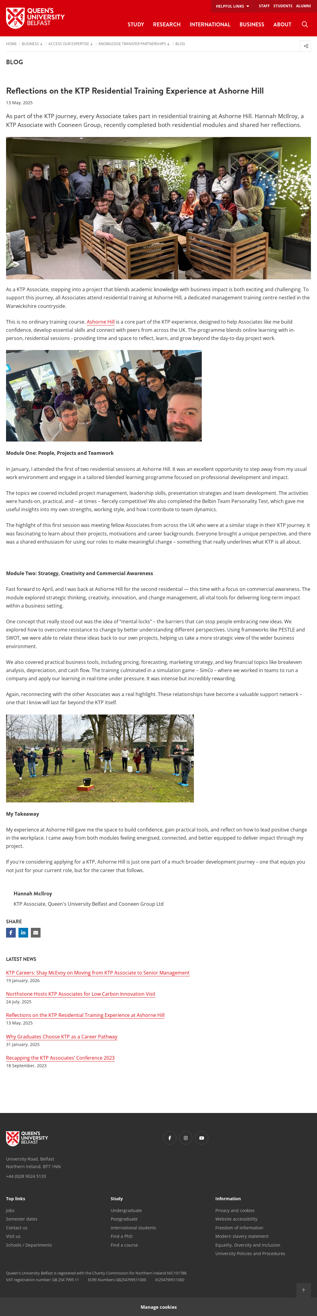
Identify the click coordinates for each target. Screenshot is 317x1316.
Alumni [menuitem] (303, 5)
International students (133, 1228)
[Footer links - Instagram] (185, 1137)
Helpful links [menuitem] (230, 6)
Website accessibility (236, 1219)
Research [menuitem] (167, 24)
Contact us (17, 1228)
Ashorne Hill (101, 321)
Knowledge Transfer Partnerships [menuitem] (132, 44)
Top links (15, 1199)
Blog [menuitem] (180, 44)
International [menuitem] (210, 24)
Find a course (124, 1245)
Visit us (13, 1236)
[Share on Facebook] (11, 933)
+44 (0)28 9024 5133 (26, 1176)
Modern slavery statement (242, 1236)
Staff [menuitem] (264, 5)
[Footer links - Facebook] (169, 1137)
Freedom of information (239, 1228)
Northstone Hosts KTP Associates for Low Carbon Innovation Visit (80, 994)
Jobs (10, 1210)
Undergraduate (126, 1210)
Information (228, 1199)
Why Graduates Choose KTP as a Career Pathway (61, 1036)
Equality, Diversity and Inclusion (247, 1245)
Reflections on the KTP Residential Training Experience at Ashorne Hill (85, 1015)
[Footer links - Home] (27, 1138)
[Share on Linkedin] (23, 933)
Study (117, 1199)
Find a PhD (121, 1236)
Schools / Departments (29, 1245)
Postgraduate (124, 1219)
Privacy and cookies (235, 1210)
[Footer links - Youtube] (201, 1137)
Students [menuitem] (282, 5)
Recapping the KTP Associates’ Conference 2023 (60, 1057)
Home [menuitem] (11, 44)
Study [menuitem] (136, 24)
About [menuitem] (282, 24)
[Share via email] (36, 933)
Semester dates (22, 1219)
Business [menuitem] (252, 24)
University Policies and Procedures (250, 1253)
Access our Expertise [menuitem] (68, 44)
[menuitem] (305, 24)
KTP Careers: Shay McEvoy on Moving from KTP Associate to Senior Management (98, 972)
